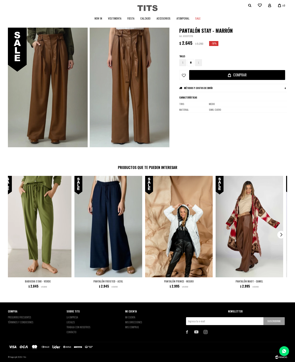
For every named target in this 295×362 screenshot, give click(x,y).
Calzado (145, 18)
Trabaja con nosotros (78, 327)
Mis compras (132, 327)
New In (98, 18)
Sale (197, 18)
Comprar (240, 74)
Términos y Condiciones (20, 322)
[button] (281, 235)
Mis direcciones (133, 322)
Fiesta (130, 18)
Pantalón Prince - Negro (179, 281)
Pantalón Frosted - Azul (108, 281)
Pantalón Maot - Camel (249, 281)
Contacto (71, 332)
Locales (71, 322)
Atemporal (183, 18)
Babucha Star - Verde (38, 281)
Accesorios (164, 18)
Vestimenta (114, 18)
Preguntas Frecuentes (19, 317)
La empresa (72, 317)
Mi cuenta (130, 317)
